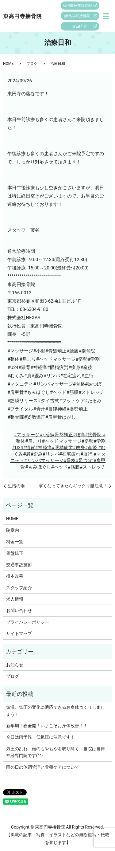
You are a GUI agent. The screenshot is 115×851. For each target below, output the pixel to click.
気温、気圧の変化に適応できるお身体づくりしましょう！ (55, 710)
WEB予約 (79, 26)
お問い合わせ (19, 610)
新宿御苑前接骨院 (77, 5)
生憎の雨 (16, 485)
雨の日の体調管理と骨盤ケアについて (42, 767)
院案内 (12, 530)
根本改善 (14, 576)
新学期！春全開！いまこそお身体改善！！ (47, 725)
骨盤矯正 (14, 553)
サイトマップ (19, 633)
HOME (8, 63)
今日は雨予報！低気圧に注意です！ (40, 737)
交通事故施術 (19, 564)
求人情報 (14, 599)
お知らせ (14, 664)
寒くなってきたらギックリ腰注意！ (73, 485)
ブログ (31, 63)
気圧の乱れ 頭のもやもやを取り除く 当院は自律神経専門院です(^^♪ (55, 752)
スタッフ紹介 (19, 587)
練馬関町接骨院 (77, 16)
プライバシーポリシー (27, 622)
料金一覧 (14, 541)
